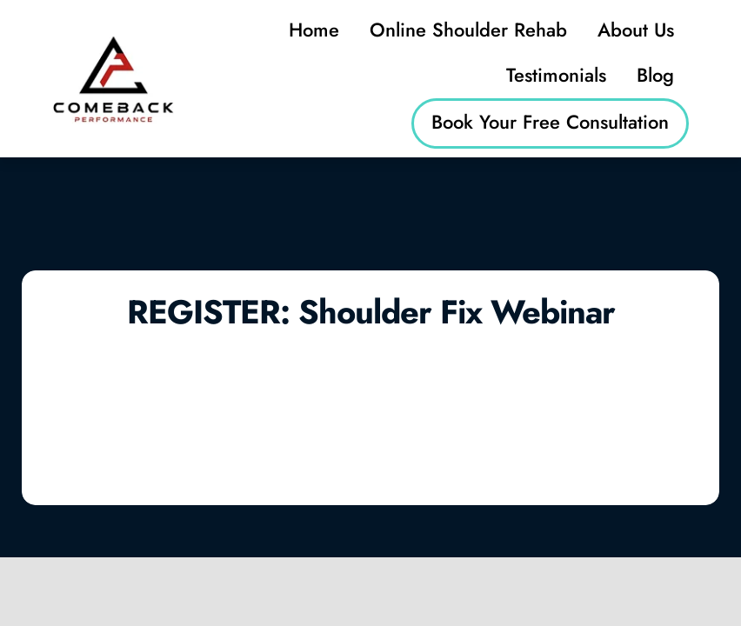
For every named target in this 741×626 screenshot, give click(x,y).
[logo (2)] (113, 41)
